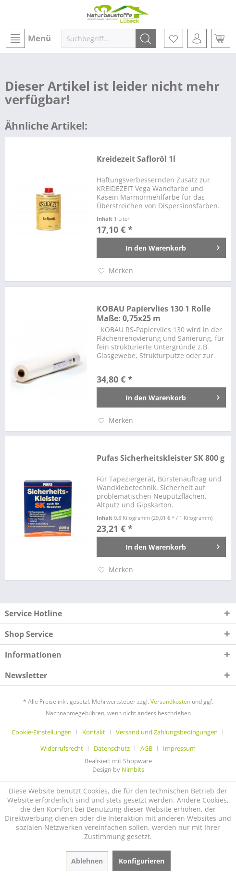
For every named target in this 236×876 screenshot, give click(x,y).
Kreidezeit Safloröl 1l (136, 159)
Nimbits (133, 769)
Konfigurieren (141, 860)
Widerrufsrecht (61, 748)
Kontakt (93, 732)
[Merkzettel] (173, 38)
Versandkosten (170, 701)
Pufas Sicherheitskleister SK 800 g (160, 458)
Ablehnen (87, 860)
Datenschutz (112, 748)
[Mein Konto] (197, 38)
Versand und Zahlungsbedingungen (167, 732)
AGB (146, 748)
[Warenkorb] (220, 38)
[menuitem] (28, 38)
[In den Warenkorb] (161, 248)
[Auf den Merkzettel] (116, 270)
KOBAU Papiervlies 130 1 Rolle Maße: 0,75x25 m (154, 313)
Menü (28, 38)
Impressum (179, 748)
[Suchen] (146, 38)
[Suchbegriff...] (109, 38)
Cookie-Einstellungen (42, 732)
